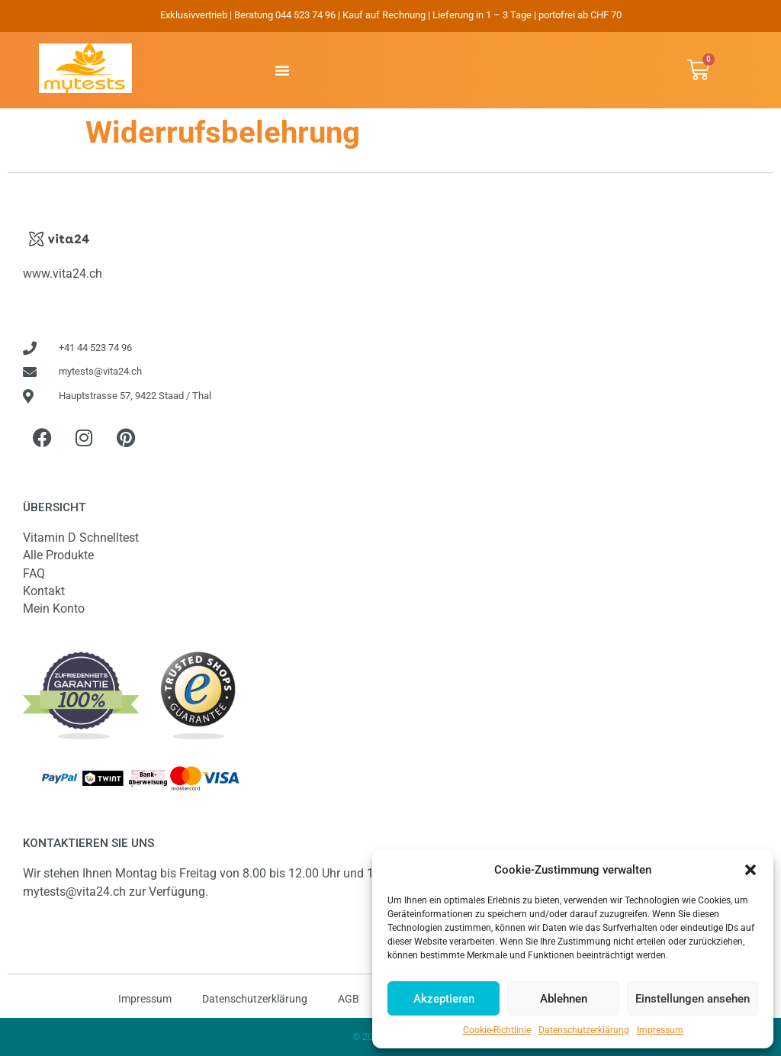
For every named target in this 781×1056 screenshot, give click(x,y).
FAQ (34, 573)
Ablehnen (563, 999)
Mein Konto (54, 608)
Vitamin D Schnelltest (81, 537)
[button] (750, 869)
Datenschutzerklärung (583, 1030)
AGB (348, 999)
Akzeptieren (443, 999)
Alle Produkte (58, 555)
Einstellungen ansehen (692, 999)
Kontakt (44, 591)
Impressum (660, 1030)
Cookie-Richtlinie (497, 1030)
